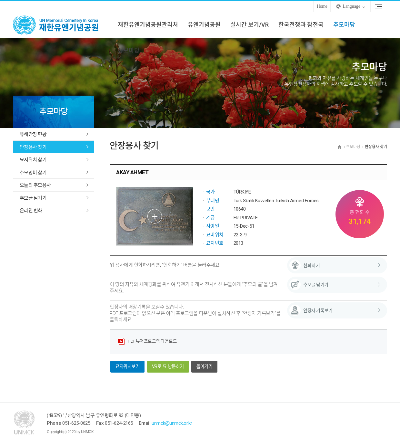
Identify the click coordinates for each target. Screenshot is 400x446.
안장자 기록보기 (317, 310)
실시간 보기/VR (249, 24)
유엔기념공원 (204, 24)
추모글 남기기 (33, 198)
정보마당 (129, 50)
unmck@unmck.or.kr (172, 423)
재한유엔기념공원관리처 (148, 24)
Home (322, 6)
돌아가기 (204, 366)
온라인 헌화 (31, 211)
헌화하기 (311, 265)
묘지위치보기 (127, 366)
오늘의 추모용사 (35, 185)
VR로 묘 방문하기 (168, 366)
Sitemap (379, 6)
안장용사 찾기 (33, 147)
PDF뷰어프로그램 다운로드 (152, 341)
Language (351, 6)
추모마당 (344, 24)
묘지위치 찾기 (33, 160)
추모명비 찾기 (33, 173)
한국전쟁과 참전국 (301, 24)
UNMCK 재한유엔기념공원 (61, 25)
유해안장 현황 (33, 134)
